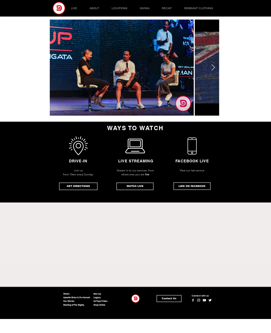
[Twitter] (210, 300)
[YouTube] (204, 300)
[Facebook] (193, 300)
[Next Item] (213, 67)
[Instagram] (199, 300)
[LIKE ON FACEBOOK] (192, 186)
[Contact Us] (169, 298)
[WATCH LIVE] (134, 186)
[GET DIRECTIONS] (78, 186)
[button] (94, 8)
